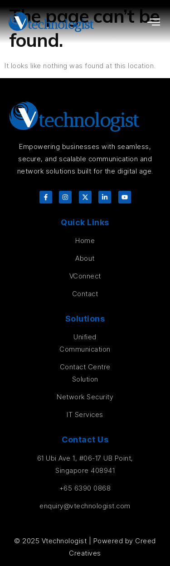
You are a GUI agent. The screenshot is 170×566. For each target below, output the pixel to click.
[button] (154, 21)
